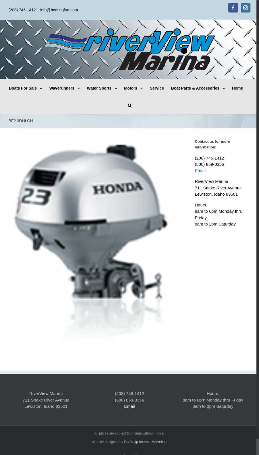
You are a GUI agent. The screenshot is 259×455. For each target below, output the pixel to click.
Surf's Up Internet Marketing (144, 439)
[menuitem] (37, 87)
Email (198, 170)
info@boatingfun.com (59, 10)
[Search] (137, 105)
